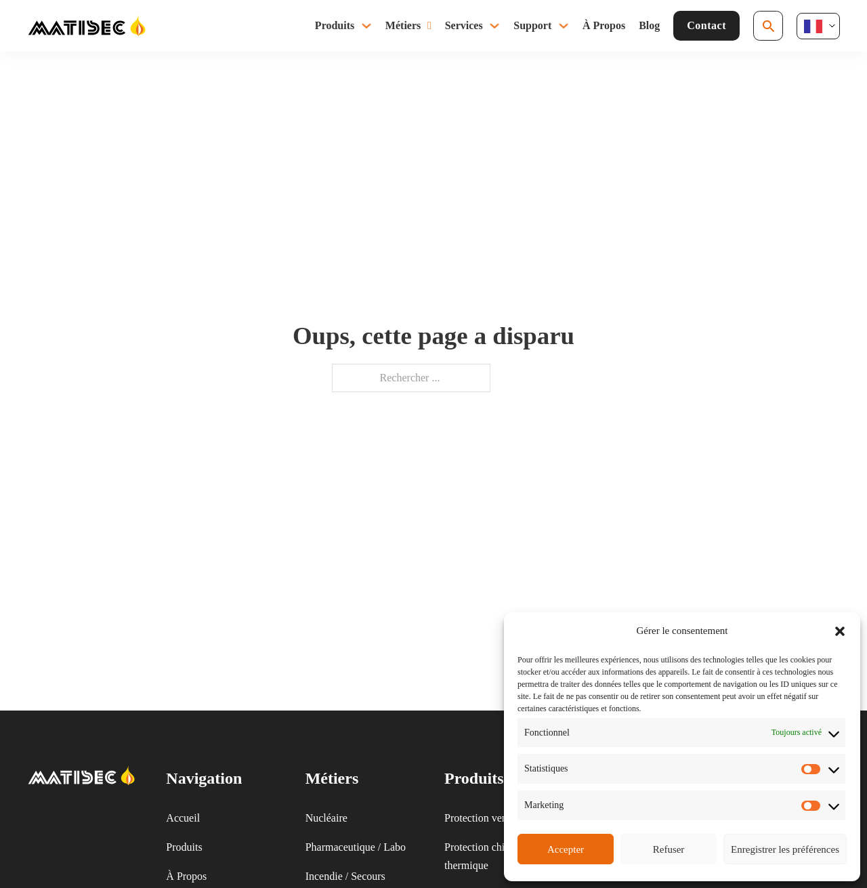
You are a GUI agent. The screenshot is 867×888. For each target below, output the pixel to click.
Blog (649, 25)
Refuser (669, 849)
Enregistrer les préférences (785, 849)
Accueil (183, 818)
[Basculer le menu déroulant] (366, 25)
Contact (706, 25)
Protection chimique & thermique (493, 856)
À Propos (604, 25)
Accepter (565, 849)
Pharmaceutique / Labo (355, 847)
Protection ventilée (485, 818)
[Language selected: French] (818, 26)
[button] (840, 631)
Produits (334, 25)
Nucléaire (326, 818)
